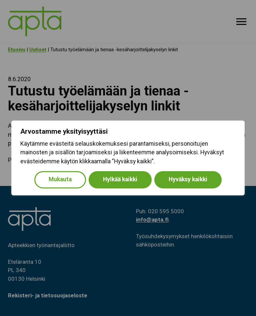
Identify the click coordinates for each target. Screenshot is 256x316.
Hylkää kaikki (120, 179)
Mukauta (60, 179)
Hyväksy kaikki (188, 179)
